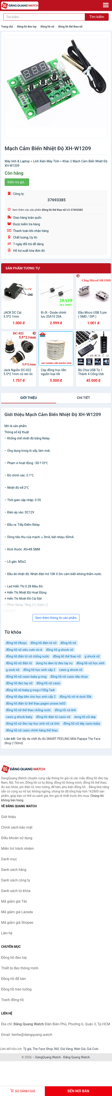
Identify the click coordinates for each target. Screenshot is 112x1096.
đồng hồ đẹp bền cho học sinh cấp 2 (31, 696)
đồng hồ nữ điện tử (19, 663)
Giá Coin (92, 1049)
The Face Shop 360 (45, 1049)
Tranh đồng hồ (12, 1000)
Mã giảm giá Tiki (14, 901)
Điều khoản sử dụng (16, 838)
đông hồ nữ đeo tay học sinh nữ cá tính (32, 723)
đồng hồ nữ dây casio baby (81, 723)
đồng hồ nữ (68, 643)
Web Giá (79, 1049)
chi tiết (83, 398)
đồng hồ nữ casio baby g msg (26, 676)
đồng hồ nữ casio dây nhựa (69, 676)
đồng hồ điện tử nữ (43, 643)
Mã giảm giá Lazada (17, 912)
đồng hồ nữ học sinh (90, 663)
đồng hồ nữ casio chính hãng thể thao (32, 730)
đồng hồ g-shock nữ (60, 650)
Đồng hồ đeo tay (26, 26)
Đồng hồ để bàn (13, 979)
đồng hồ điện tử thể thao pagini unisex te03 (35, 703)
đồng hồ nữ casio (48, 683)
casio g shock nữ (71, 670)
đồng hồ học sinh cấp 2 (39, 670)
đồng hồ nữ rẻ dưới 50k (75, 696)
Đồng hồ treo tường (16, 989)
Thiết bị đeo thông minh (19, 968)
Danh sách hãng (13, 870)
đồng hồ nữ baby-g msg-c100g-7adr (30, 690)
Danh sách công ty (15, 880)
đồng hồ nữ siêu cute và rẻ (24, 650)
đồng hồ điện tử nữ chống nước (27, 656)
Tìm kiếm (96, 17)
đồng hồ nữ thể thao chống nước (28, 710)
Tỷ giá (27, 1049)
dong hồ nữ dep (85, 717)
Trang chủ (7, 26)
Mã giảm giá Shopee (17, 922)
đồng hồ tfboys (16, 643)
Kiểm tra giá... (17, 182)
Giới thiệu (28, 398)
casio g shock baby (19, 717)
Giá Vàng (66, 1049)
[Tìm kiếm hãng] (44, 17)
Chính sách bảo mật (16, 827)
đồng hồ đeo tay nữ (19, 683)
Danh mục (9, 859)
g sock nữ (12, 670)
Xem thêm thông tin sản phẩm (56, 618)
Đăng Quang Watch (76, 1057)
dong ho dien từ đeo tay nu (54, 663)
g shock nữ (92, 656)
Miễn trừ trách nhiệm (17, 848)
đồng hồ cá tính (65, 710)
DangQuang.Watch (48, 1057)
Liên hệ (6, 933)
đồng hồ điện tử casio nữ (53, 717)
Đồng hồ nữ (47, 26)
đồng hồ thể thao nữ (67, 656)
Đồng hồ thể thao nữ (70, 26)
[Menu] (106, 5)
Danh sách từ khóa (15, 891)
